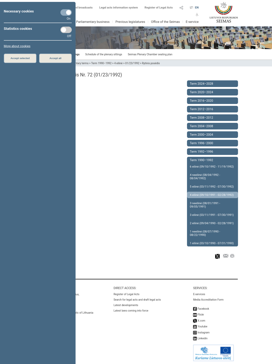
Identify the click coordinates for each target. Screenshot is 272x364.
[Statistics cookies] (66, 30)
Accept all (55, 58)
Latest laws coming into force (131, 310)
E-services (199, 294)
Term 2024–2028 (201, 83)
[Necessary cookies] (66, 12)
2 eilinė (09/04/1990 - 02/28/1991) (212, 223)
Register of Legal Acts (158, 7)
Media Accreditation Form (208, 299)
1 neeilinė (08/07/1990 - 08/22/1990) (205, 233)
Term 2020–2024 (201, 92)
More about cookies (17, 46)
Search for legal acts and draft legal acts (137, 299)
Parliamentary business (93, 22)
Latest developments (126, 305)
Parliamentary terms (76, 63)
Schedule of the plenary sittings (103, 54)
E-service (192, 22)
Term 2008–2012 (201, 117)
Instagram (203, 332)
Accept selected (20, 58)
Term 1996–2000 (201, 143)
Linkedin (202, 338)
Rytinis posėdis (151, 63)
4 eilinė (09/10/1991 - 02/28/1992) (212, 195)
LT (191, 7)
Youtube (202, 326)
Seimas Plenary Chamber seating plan (150, 54)
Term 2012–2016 (201, 109)
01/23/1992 (132, 63)
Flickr (201, 314)
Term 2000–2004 (201, 134)
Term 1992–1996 (201, 151)
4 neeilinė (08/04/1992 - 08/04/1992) (205, 176)
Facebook (203, 308)
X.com (201, 320)
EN (197, 7)
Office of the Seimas (165, 22)
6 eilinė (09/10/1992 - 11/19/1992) (212, 166)
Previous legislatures (130, 22)
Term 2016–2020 (201, 100)
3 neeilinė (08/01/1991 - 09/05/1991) (205, 205)
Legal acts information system (118, 7)
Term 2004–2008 (201, 126)
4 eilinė (118, 63)
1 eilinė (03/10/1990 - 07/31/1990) (212, 243)
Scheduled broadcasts (76, 7)
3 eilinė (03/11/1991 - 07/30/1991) (212, 215)
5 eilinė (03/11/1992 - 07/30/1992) (212, 186)
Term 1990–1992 (101, 63)
